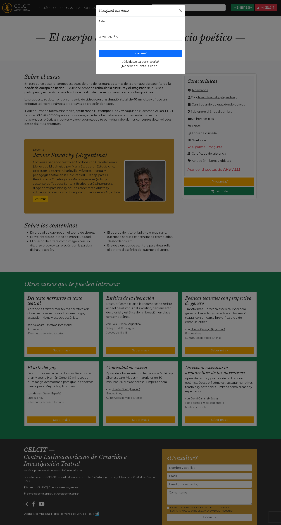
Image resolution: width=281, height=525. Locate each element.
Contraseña (108, 37)
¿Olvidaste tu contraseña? (140, 61)
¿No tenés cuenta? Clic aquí (140, 66)
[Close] (181, 11)
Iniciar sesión (140, 53)
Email (103, 21)
